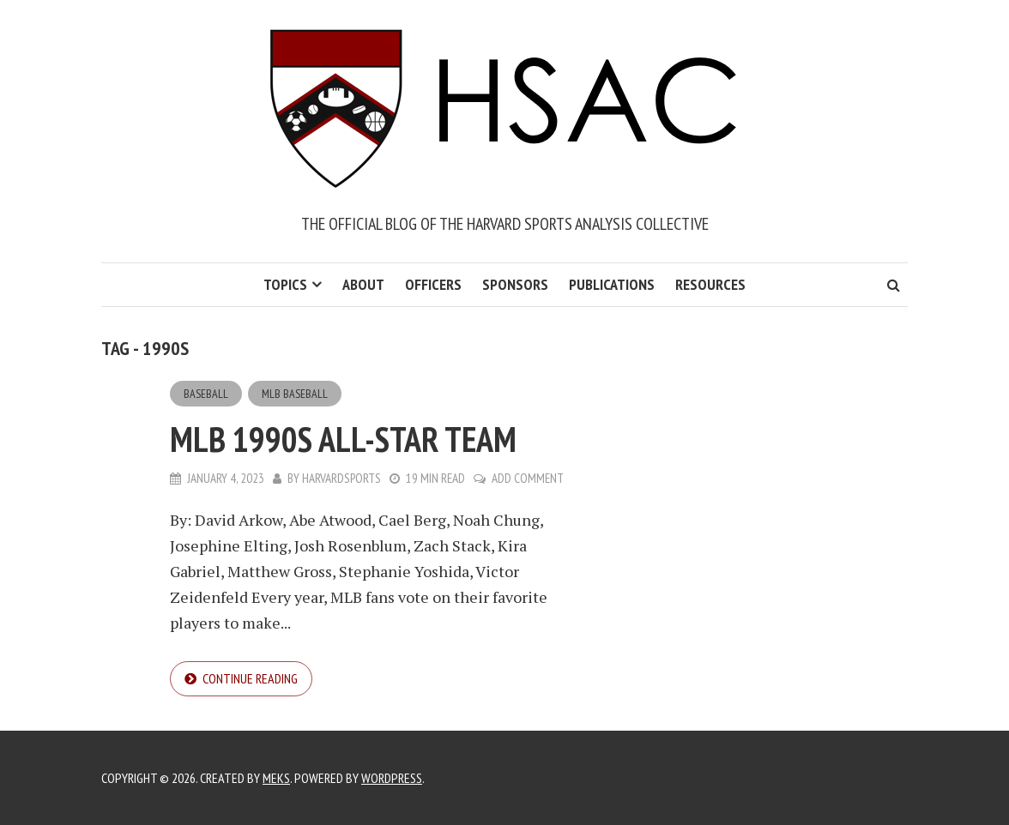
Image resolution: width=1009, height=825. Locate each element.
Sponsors (515, 284)
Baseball (206, 393)
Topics (285, 284)
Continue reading (250, 678)
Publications (612, 284)
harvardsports (341, 478)
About (363, 284)
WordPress (391, 777)
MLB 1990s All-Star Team (343, 439)
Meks (276, 777)
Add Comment (528, 478)
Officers (433, 284)
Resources (710, 284)
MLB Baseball (295, 393)
